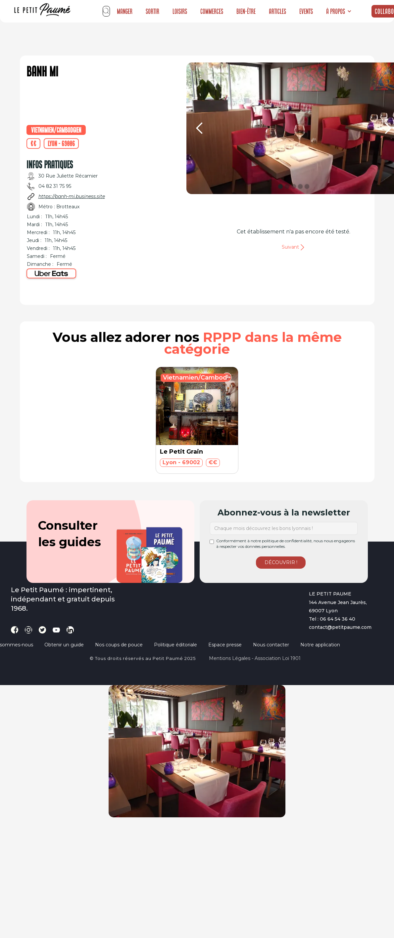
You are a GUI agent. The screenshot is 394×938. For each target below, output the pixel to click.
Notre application (320, 645)
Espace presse (225, 645)
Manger (124, 11)
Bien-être (246, 11)
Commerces (211, 11)
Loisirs (179, 11)
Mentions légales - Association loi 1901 (255, 658)
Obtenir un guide (64, 645)
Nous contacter (271, 645)
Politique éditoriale (175, 645)
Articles (277, 11)
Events (306, 11)
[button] (339, 11)
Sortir (152, 11)
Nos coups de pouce (119, 645)
